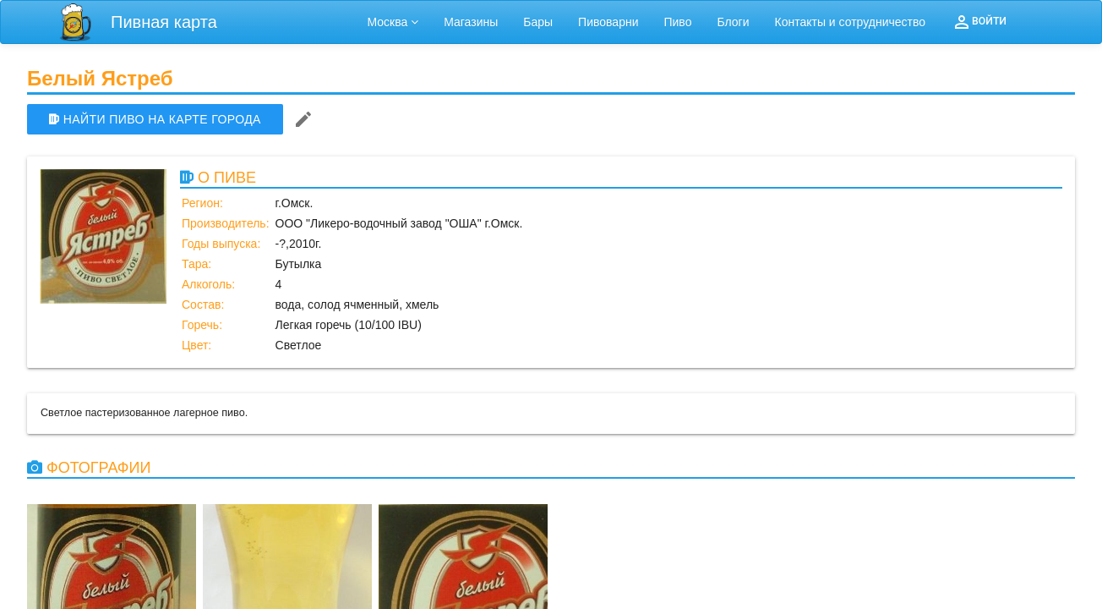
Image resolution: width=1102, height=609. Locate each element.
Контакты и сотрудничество (850, 22)
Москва (393, 22)
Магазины (471, 22)
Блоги (733, 22)
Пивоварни (608, 22)
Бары (538, 22)
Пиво (677, 22)
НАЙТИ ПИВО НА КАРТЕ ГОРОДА (155, 119)
